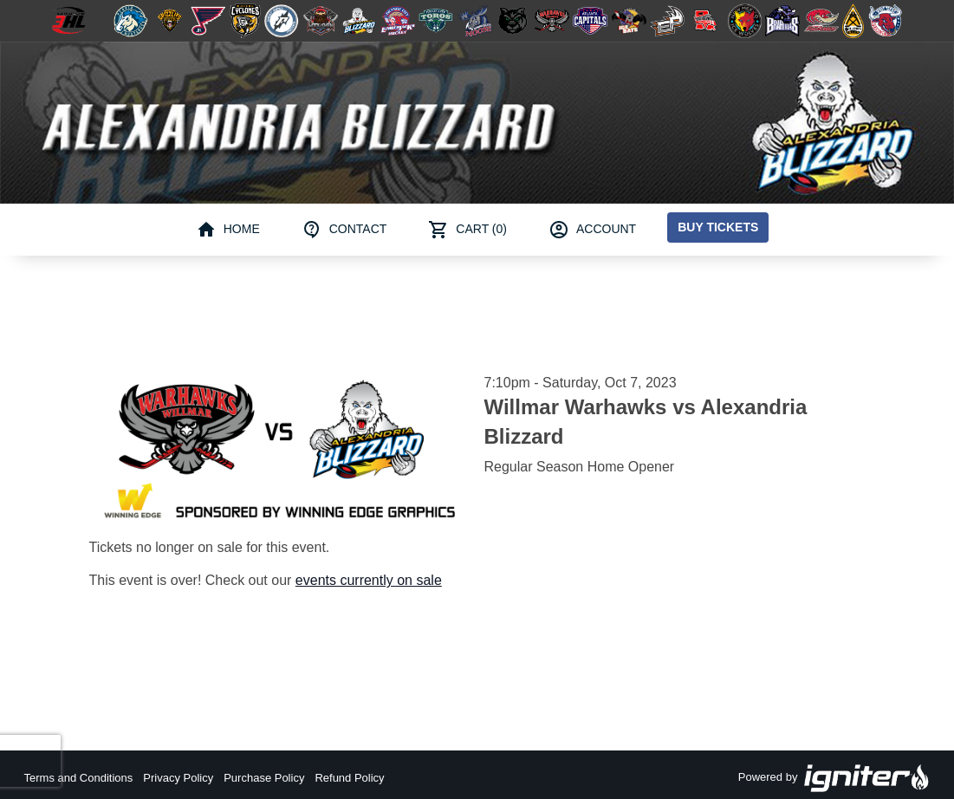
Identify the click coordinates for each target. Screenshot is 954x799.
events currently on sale (368, 580)
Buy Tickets (718, 227)
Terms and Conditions (78, 777)
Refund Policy (349, 777)
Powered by (834, 778)
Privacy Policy (178, 777)
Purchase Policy (264, 777)
